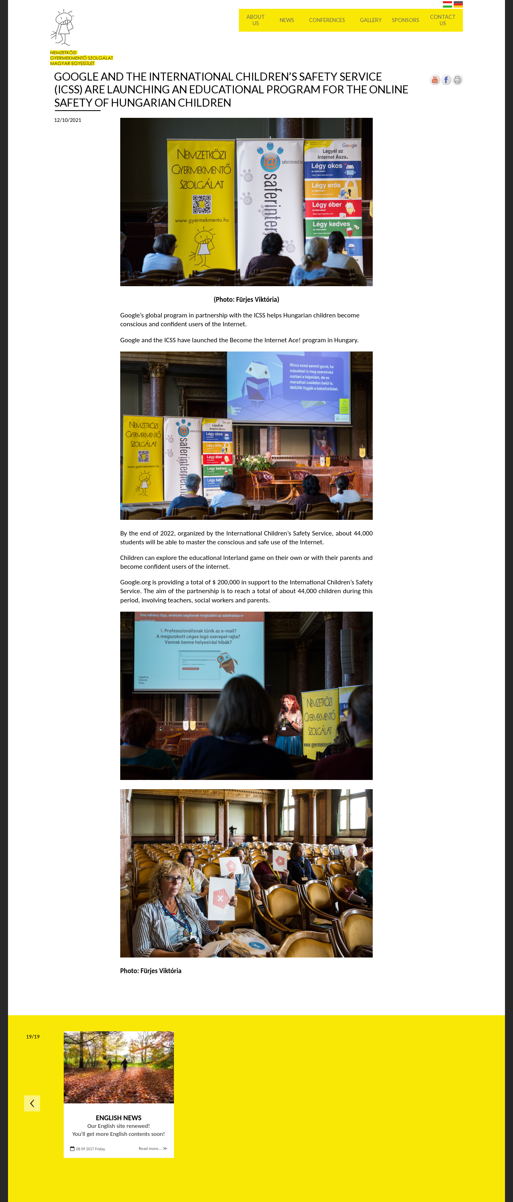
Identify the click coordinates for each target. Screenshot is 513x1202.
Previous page (32, 1103)
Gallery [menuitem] (371, 20)
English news (118, 1117)
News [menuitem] (287, 20)
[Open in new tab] (446, 83)
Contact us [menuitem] (443, 20)
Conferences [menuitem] (327, 20)
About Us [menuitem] (255, 20)
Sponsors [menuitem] (405, 20)
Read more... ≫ (153, 1148)
